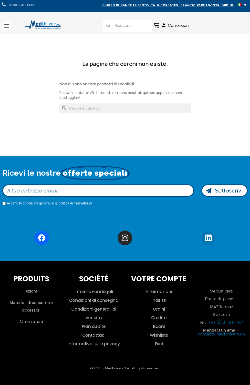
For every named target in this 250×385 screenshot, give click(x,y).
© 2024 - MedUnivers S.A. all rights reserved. (125, 368)
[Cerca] (125, 108)
